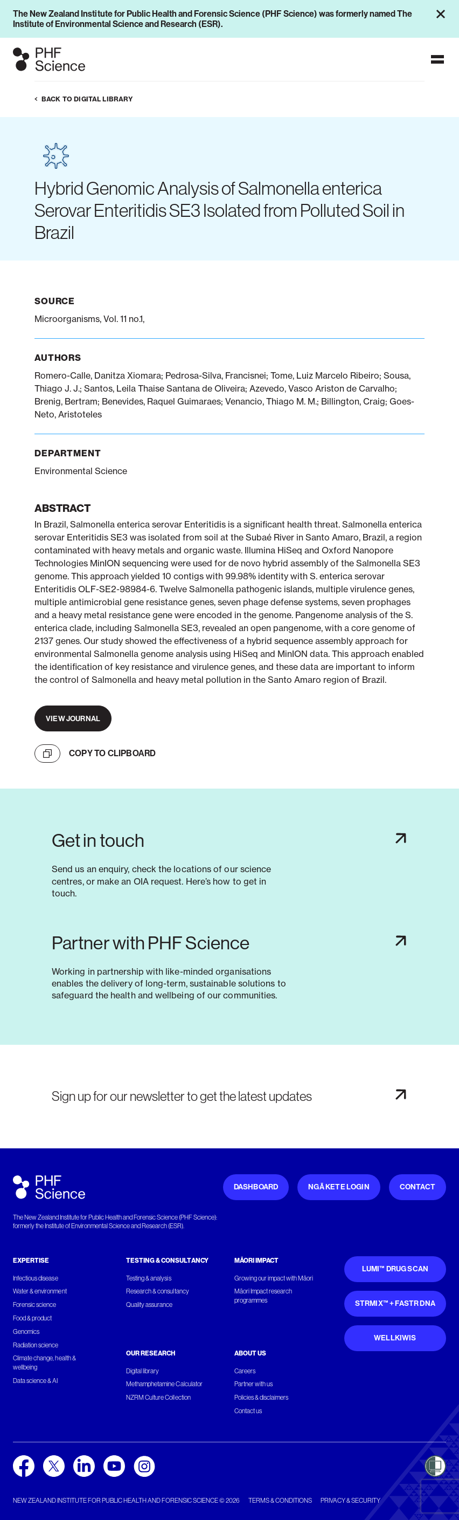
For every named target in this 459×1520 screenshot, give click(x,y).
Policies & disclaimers (261, 1397)
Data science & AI (35, 1381)
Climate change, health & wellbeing (44, 1362)
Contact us (248, 1411)
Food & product (32, 1318)
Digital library (142, 1371)
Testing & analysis (148, 1278)
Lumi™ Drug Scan (395, 1268)
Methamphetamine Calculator (164, 1384)
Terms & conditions (280, 1500)
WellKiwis (395, 1338)
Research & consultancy (157, 1291)
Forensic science (34, 1305)
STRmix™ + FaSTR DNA (395, 1303)
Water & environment (40, 1291)
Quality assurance (149, 1305)
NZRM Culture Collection (158, 1397)
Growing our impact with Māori (274, 1278)
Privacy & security (350, 1500)
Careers (244, 1371)
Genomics (26, 1332)
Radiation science (36, 1345)
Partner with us (253, 1384)
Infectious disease (35, 1278)
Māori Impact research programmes (263, 1296)
